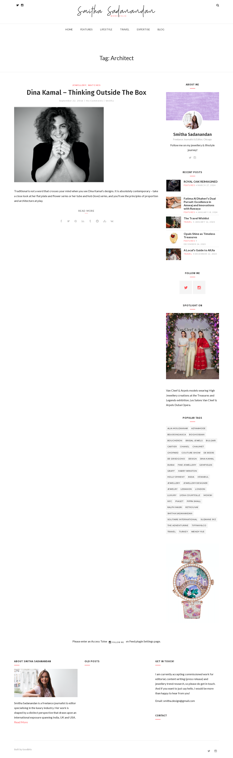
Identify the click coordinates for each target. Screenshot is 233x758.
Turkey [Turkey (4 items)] (183, 531)
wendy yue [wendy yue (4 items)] (198, 531)
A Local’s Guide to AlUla (199, 250)
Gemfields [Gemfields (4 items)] (205, 465)
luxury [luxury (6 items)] (171, 495)
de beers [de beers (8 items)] (209, 452)
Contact (161, 715)
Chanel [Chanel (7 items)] (184, 446)
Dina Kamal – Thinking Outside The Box (86, 92)
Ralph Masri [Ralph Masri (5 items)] (174, 507)
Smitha (110, 100)
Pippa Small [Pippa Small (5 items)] (194, 501)
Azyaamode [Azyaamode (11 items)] (198, 428)
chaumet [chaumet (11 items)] (198, 446)
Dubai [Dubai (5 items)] (171, 465)
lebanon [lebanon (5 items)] (186, 489)
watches (94, 85)
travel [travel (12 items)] (171, 531)
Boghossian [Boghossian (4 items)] (196, 434)
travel (188, 222)
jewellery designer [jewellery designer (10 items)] (195, 483)
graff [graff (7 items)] (171, 471)
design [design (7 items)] (192, 458)
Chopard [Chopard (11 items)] (172, 452)
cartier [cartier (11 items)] (172, 446)
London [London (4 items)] (200, 489)
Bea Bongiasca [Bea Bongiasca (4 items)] (176, 434)
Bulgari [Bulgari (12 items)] (211, 440)
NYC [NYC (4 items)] (169, 501)
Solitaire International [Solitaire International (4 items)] (182, 519)
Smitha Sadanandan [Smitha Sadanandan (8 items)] (179, 513)
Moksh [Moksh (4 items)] (208, 495)
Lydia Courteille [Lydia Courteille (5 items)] (190, 495)
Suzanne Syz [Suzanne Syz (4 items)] (208, 519)
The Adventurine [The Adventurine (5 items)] (178, 525)
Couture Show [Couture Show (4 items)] (191, 452)
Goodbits (27, 749)
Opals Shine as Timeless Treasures (199, 235)
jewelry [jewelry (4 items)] (172, 489)
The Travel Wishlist (196, 218)
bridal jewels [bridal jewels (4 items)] (194, 440)
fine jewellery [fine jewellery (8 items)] (187, 465)
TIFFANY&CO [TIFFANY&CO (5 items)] (199, 525)
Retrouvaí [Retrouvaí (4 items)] (191, 507)
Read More (21, 722)
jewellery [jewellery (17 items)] (173, 483)
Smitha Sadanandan (116, 11)
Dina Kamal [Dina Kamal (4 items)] (207, 458)
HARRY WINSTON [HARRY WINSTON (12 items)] (187, 471)
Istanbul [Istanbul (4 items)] (203, 477)
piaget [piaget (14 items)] (179, 501)
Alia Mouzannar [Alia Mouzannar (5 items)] (177, 428)
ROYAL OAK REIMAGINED (201, 181)
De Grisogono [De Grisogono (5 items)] (176, 458)
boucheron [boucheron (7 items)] (174, 440)
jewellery (79, 85)
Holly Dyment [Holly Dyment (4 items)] (176, 477)
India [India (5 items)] (191, 477)
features (189, 185)
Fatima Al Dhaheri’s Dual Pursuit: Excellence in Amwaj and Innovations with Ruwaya (200, 203)
